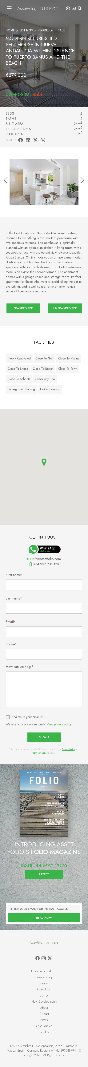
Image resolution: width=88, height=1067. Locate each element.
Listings (26, 30)
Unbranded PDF (65, 308)
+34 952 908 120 (44, 564)
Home (10, 30)
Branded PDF (23, 308)
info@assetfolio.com (44, 558)
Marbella (45, 30)
